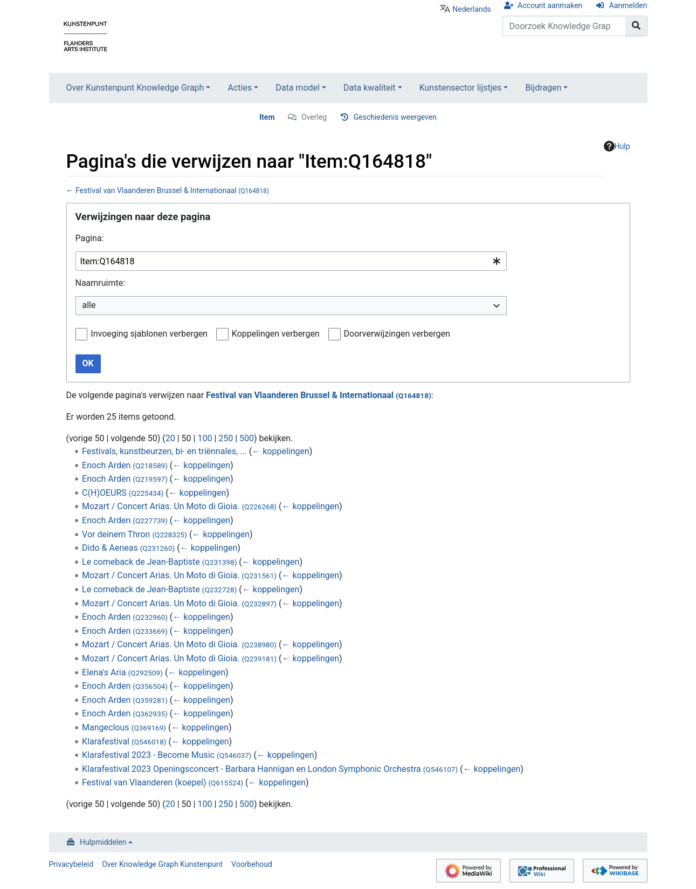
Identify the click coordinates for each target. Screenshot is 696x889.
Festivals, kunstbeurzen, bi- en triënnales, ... (164, 451)
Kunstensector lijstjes (460, 88)
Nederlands (471, 9)
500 (246, 438)
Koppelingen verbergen (276, 334)
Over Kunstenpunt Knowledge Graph (135, 88)
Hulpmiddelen (103, 842)
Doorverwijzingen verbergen (397, 334)
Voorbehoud (251, 864)
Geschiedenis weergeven (395, 117)
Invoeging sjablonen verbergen (149, 334)
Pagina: (89, 238)
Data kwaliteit (369, 88)
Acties (240, 88)
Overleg (314, 117)
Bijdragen (543, 88)
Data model (297, 88)
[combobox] (291, 261)
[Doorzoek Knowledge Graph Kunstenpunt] (564, 26)
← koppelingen (280, 451)
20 (170, 438)
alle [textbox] (89, 305)
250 (225, 438)
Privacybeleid (71, 864)
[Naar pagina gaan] (636, 26)
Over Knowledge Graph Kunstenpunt (162, 864)
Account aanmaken (550, 5)
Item (267, 117)
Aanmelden (628, 5)
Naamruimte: (100, 283)
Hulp (617, 146)
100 (204, 438)
